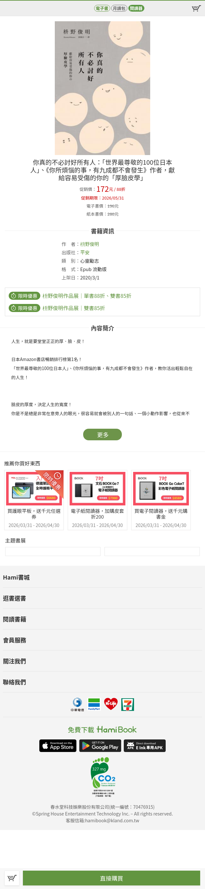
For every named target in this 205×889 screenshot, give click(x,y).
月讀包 (119, 8)
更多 (103, 434)
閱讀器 (136, 8)
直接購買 (111, 878)
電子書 (102, 8)
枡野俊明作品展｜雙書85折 (74, 308)
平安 (85, 252)
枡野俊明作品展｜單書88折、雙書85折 (87, 295)
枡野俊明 (89, 243)
